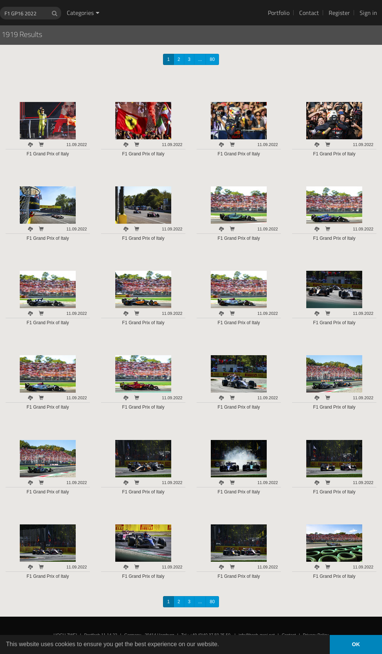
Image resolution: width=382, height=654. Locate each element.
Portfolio (278, 12)
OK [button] (356, 644)
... (200, 59)
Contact (309, 12)
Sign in (368, 12)
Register (339, 12)
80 (212, 59)
